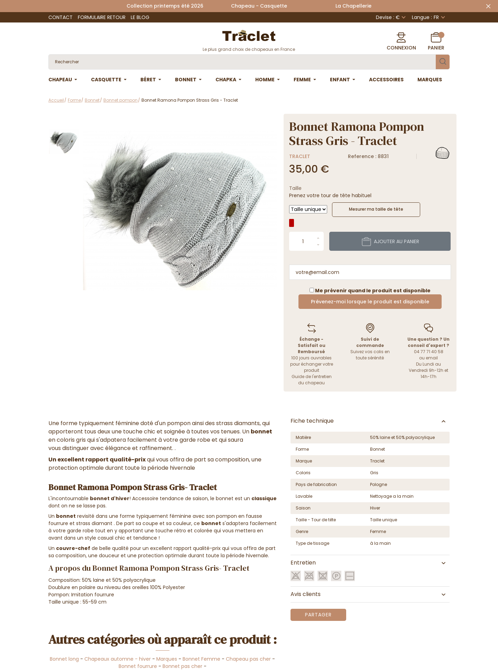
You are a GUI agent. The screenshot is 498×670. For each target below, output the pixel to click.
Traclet (299, 156)
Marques (166, 658)
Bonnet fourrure (138, 666)
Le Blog (140, 17)
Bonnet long (64, 658)
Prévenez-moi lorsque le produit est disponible (370, 301)
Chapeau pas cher (248, 658)
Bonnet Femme (201, 658)
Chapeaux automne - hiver (117, 658)
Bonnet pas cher (182, 666)
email (432, 358)
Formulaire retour (102, 17)
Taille (295, 188)
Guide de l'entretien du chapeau (312, 380)
